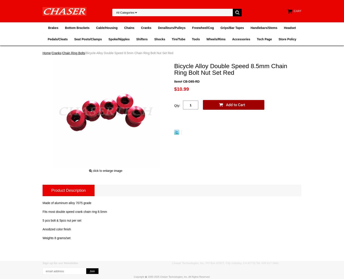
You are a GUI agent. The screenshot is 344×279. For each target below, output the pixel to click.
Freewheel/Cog (203, 28)
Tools (196, 39)
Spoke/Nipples (119, 39)
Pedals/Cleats (58, 39)
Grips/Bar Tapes (232, 28)
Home (47, 53)
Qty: (177, 105)
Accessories (241, 39)
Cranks (146, 28)
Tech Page (264, 39)
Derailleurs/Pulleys (171, 28)
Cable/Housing (107, 28)
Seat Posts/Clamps (88, 39)
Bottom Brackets (77, 28)
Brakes (53, 28)
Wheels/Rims (216, 39)
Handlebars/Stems (264, 28)
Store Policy (287, 39)
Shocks (159, 39)
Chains (129, 28)
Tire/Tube (178, 39)
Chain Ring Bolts (73, 53)
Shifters (142, 39)
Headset (290, 28)
